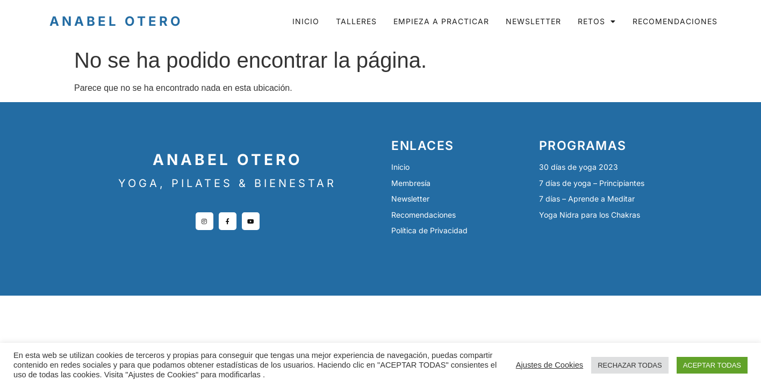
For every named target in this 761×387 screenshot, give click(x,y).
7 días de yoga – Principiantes (591, 183)
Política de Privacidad (429, 230)
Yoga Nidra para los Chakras (589, 214)
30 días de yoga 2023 (578, 166)
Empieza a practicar (441, 21)
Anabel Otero (116, 21)
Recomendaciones (675, 21)
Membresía (410, 183)
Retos (597, 21)
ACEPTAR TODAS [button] (712, 365)
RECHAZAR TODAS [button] (630, 365)
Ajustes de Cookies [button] (549, 365)
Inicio (305, 21)
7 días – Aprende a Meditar (587, 198)
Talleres (356, 21)
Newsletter (533, 21)
